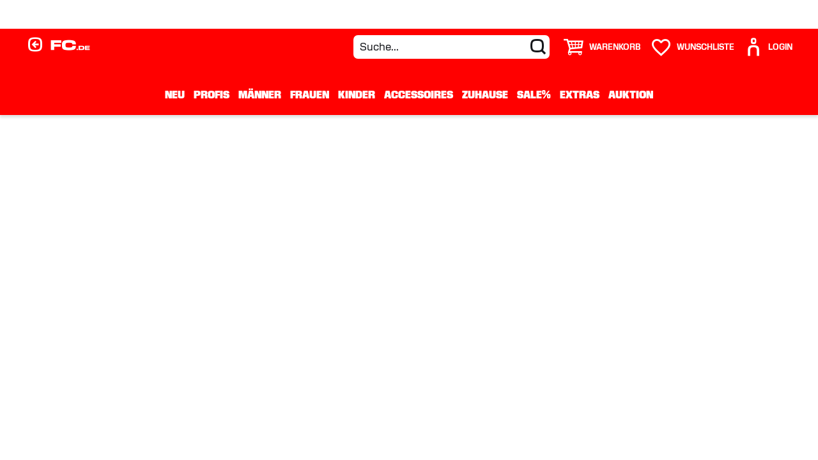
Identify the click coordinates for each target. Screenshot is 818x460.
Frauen (309, 94)
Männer (259, 94)
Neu (175, 94)
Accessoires (418, 94)
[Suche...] (451, 46)
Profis (211, 94)
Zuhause (485, 94)
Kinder (356, 94)
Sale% (534, 94)
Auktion (630, 94)
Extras (579, 94)
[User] (768, 47)
